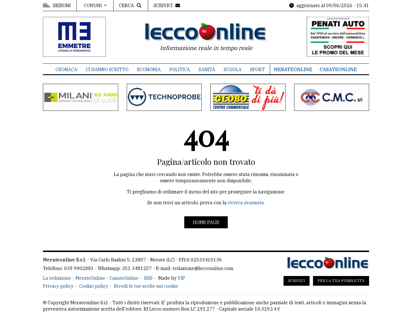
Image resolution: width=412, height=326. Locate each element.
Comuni (93, 5)
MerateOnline (293, 69)
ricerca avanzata (246, 202)
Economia (149, 69)
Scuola (232, 69)
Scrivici (296, 280)
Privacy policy (58, 286)
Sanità (207, 69)
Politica (179, 69)
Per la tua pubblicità (341, 280)
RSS (148, 278)
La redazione (57, 278)
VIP (181, 278)
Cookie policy (93, 286)
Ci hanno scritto (107, 69)
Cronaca (66, 69)
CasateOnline (338, 69)
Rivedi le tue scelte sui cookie (146, 286)
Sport (257, 69)
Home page (206, 222)
